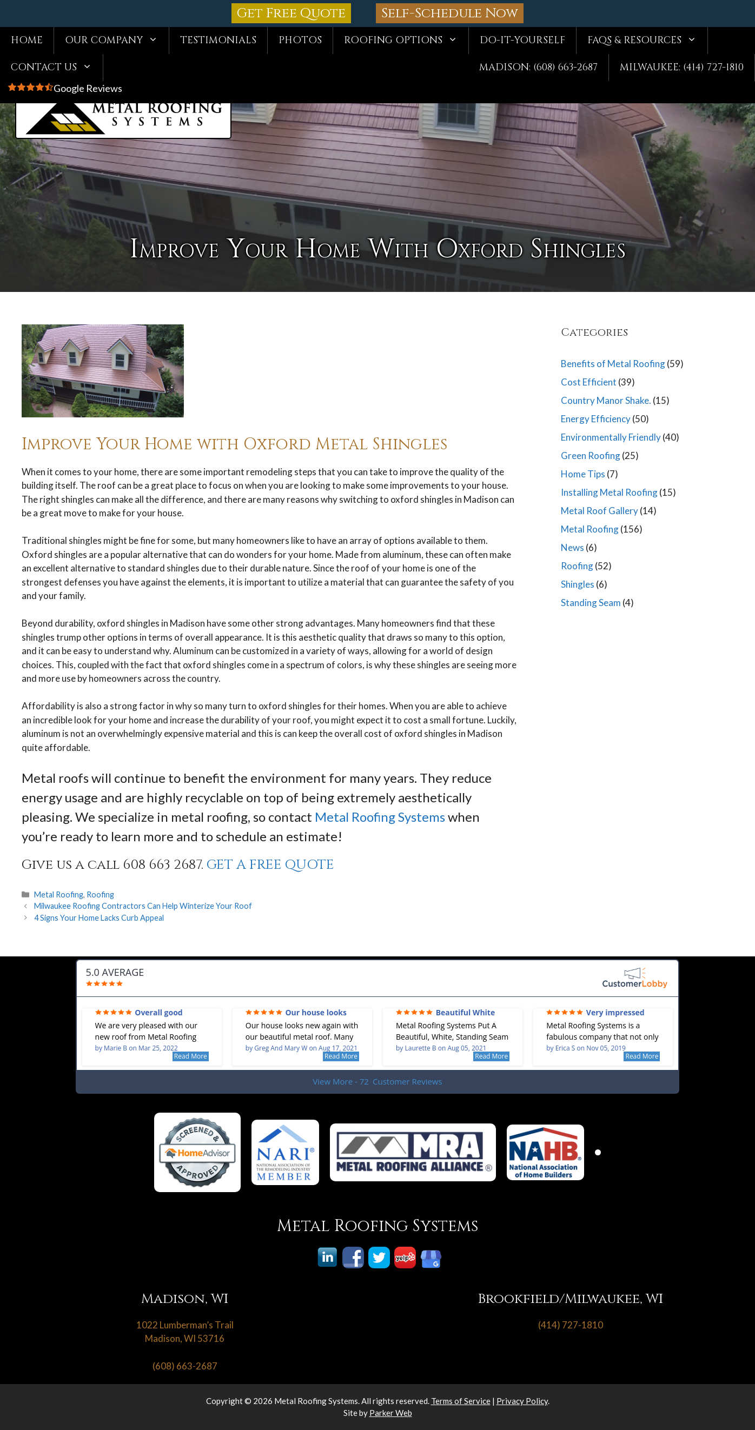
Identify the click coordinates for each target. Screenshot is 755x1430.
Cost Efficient (589, 382)
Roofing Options (406, 40)
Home (27, 40)
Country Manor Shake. (606, 400)
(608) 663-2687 (185, 1366)
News (572, 547)
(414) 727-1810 (570, 1325)
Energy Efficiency (596, 418)
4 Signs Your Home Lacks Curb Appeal (99, 917)
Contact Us (57, 67)
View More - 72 (377, 1081)
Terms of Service (461, 1401)
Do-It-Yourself (522, 40)
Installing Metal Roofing (609, 492)
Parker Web (390, 1413)
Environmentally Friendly (611, 437)
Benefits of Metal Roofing (613, 363)
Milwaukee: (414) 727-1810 (682, 67)
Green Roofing (590, 455)
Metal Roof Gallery (599, 510)
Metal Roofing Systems (380, 816)
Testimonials (218, 40)
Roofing (100, 894)
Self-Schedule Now (449, 13)
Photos (300, 40)
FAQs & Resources (647, 40)
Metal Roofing (58, 894)
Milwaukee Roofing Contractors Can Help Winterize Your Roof (143, 905)
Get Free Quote (291, 13)
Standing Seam (591, 602)
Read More (190, 1056)
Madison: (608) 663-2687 (538, 67)
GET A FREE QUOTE (270, 865)
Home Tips (583, 474)
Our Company (117, 40)
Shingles (577, 584)
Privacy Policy (522, 1401)
